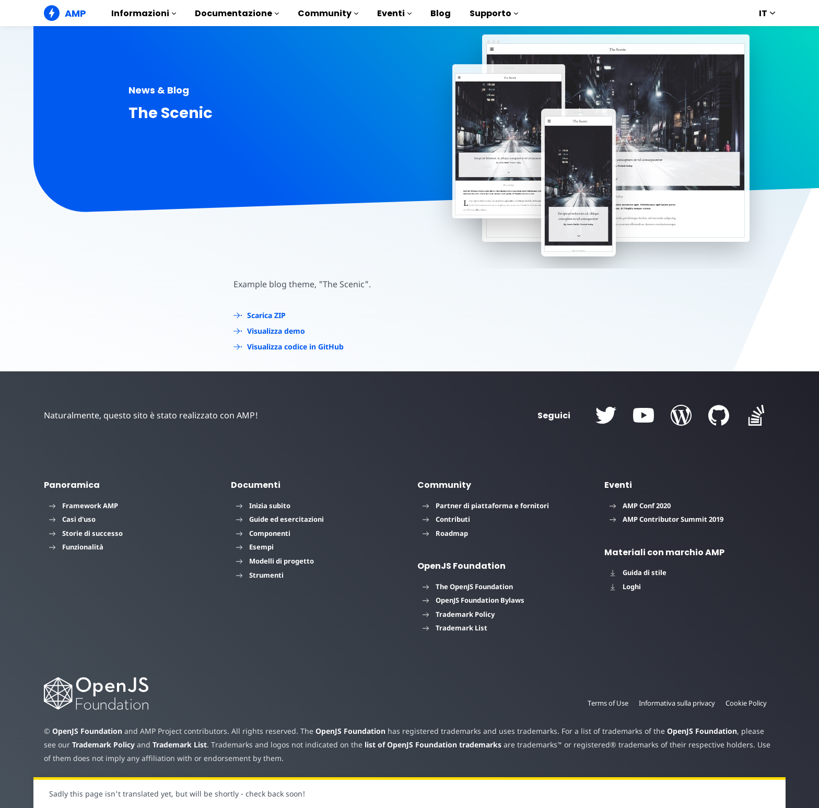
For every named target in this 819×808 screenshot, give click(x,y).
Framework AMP (83, 505)
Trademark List (455, 628)
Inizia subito (263, 505)
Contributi (446, 519)
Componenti (263, 533)
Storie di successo (86, 533)
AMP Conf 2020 (640, 505)
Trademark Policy (459, 614)
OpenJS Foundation (87, 731)
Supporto (494, 13)
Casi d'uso (72, 519)
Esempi (255, 547)
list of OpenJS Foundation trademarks (413, 745)
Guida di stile (638, 572)
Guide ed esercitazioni (280, 519)
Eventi (394, 13)
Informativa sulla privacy (675, 703)
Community (328, 13)
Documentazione (237, 13)
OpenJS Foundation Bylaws (473, 600)
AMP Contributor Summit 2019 (666, 519)
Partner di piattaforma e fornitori (486, 505)
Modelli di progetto (275, 561)
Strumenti (260, 575)
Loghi (625, 586)
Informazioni (143, 13)
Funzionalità (76, 547)
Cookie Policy (746, 703)
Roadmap (445, 533)
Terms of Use (605, 703)
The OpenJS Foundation (468, 586)
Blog (440, 13)
